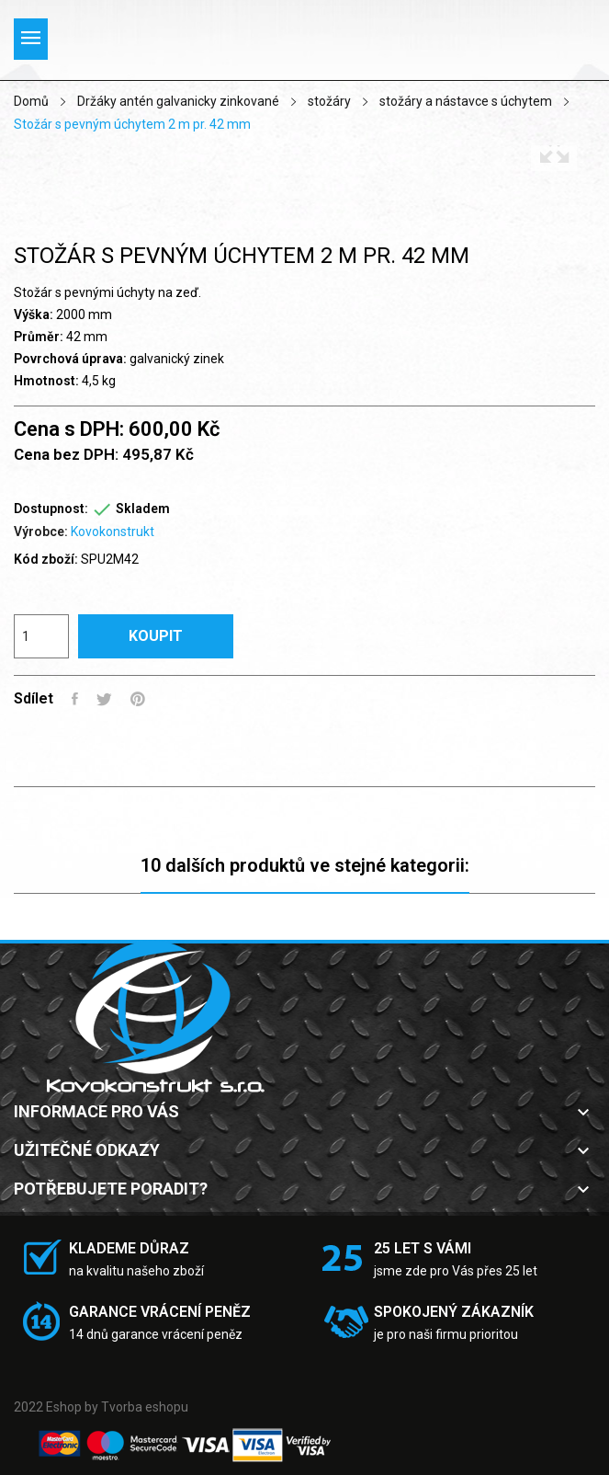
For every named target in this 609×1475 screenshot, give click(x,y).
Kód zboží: (46, 559)
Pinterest (137, 699)
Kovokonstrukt (112, 531)
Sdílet (74, 699)
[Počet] (41, 636)
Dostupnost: (51, 508)
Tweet (104, 699)
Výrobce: (41, 531)
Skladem (143, 508)
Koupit (156, 636)
